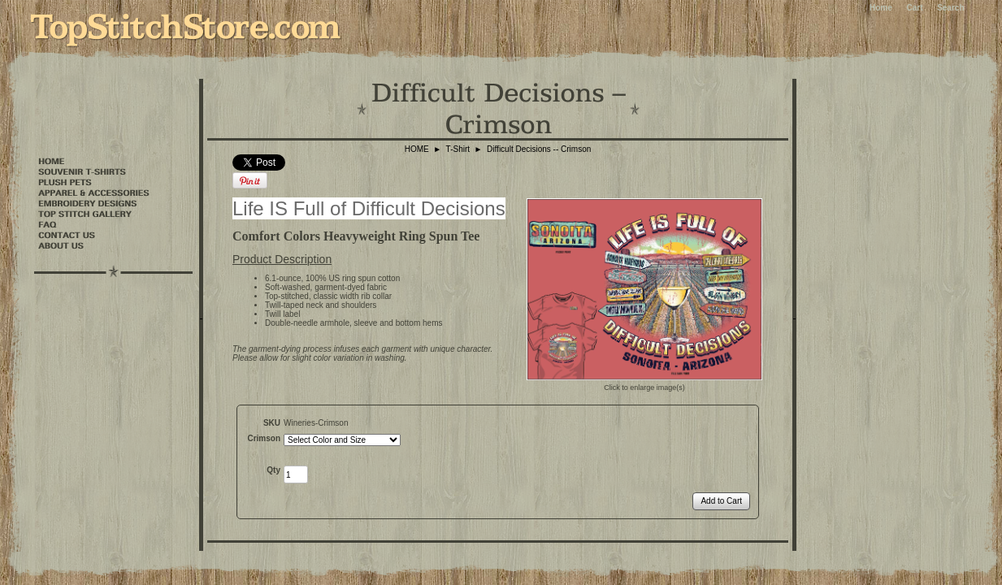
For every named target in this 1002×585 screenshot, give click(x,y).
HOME (417, 149)
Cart (914, 7)
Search (950, 7)
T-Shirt (458, 149)
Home (881, 7)
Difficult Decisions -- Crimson (539, 149)
